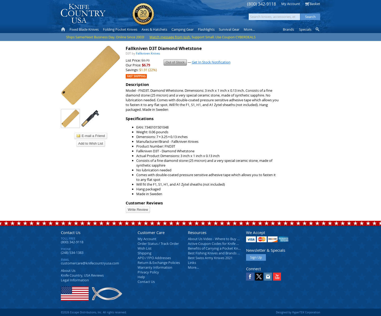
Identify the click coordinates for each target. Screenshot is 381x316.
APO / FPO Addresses (154, 257)
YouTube (277, 277)
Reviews (82, 275)
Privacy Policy (148, 272)
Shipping (144, 253)
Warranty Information (155, 267)
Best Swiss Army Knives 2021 (210, 257)
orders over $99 (173, 16)
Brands (288, 29)
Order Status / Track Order (158, 243)
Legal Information (75, 280)
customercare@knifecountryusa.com (90, 263)
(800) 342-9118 (261, 4)
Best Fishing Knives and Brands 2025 (216, 253)
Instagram (268, 277)
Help (141, 276)
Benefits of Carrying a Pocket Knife (215, 248)
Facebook (250, 277)
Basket (315, 3)
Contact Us (70, 232)
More (249, 29)
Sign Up (256, 257)
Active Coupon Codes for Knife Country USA (222, 243)
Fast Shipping (136, 76)
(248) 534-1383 (72, 252)
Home (63, 29)
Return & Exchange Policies (159, 262)
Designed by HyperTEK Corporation (298, 312)
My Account (290, 3)
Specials (305, 29)
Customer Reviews (144, 203)
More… (193, 267)
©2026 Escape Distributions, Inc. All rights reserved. (94, 312)
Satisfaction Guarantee (143, 14)
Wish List (145, 248)
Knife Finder (318, 29)
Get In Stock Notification (211, 62)
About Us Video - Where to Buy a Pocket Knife (223, 238)
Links (192, 262)
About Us (68, 270)
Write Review (138, 210)
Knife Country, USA (83, 13)
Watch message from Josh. (170, 37)
